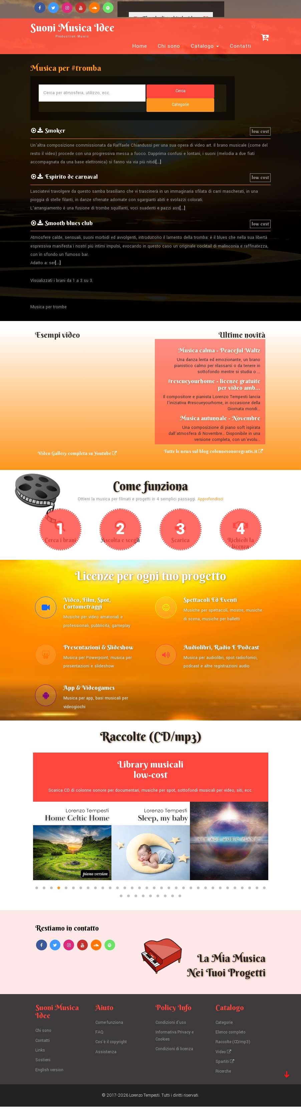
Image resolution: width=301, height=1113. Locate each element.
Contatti (240, 46)
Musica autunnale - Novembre (220, 408)
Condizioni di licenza (176, 1056)
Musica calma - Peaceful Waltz (219, 340)
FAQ (99, 1040)
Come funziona (110, 1030)
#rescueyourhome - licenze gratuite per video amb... (214, 374)
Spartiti (225, 1069)
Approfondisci (210, 489)
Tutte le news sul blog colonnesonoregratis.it (215, 441)
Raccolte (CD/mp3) (234, 1050)
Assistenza (106, 1059)
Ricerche (224, 1078)
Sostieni (43, 1067)
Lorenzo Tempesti (144, 1102)
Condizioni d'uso (172, 1030)
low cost (260, 121)
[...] (158, 152)
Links (40, 1058)
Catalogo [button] (205, 46)
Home (139, 46)
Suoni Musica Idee (78, 29)
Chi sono (169, 46)
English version (49, 1077)
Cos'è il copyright (112, 1050)
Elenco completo (232, 1040)
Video (224, 1059)
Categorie (225, 1030)
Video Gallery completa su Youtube (74, 443)
